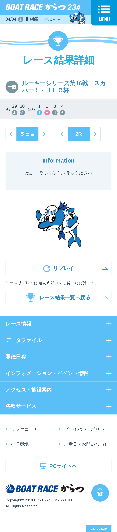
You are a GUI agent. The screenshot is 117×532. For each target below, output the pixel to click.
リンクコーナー (26, 429)
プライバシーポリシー (86, 429)
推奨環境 (20, 444)
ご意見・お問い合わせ (86, 444)
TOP (100, 494)
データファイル (24, 340)
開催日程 (16, 357)
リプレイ (63, 268)
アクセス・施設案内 (29, 390)
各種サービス (21, 406)
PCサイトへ (63, 466)
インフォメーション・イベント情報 (47, 373)
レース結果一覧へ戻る (65, 297)
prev (11, 134)
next (43, 134)
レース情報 (18, 324)
